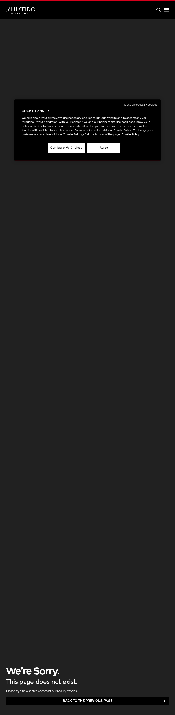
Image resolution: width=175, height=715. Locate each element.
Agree (104, 148)
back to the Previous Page (87, 701)
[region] (87, 130)
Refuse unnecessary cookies (140, 105)
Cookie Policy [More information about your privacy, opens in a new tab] (130, 134)
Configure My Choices (66, 148)
